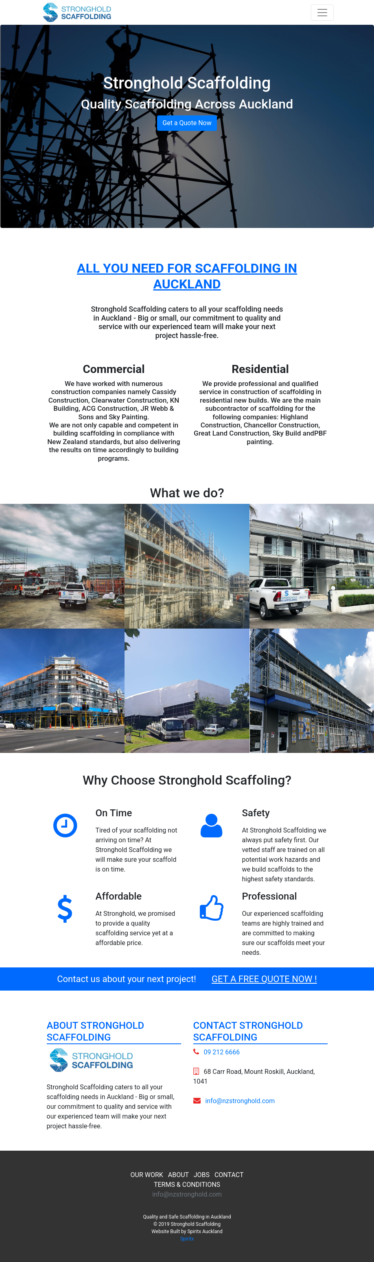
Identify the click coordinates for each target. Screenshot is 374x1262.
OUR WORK (147, 1175)
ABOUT (178, 1175)
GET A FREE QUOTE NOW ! (264, 979)
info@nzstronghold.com (240, 1101)
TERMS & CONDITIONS (187, 1184)
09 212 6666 (221, 1052)
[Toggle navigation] (322, 12)
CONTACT (229, 1175)
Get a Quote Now (186, 123)
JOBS (202, 1175)
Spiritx (187, 1239)
